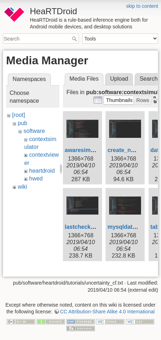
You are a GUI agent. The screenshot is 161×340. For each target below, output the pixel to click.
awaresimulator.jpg (90, 150)
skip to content (142, 6)
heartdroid (42, 171)
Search (75, 38)
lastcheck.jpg (83, 227)
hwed (36, 179)
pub (22, 123)
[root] (18, 115)
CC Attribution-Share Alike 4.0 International (107, 311)
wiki (22, 187)
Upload (119, 79)
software (34, 131)
